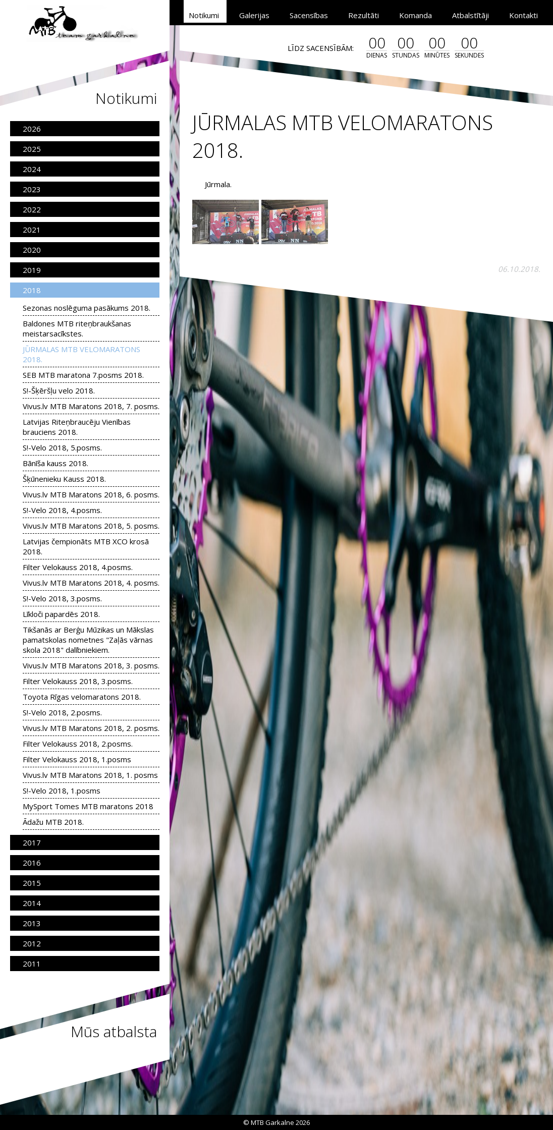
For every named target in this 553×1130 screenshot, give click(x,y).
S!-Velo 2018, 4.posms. (62, 510)
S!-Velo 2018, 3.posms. (62, 598)
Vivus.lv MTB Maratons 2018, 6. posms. (91, 494)
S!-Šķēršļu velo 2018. (59, 390)
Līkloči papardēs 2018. (61, 614)
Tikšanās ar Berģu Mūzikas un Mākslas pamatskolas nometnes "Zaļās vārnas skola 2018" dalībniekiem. (88, 640)
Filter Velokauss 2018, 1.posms (77, 759)
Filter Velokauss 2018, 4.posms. (78, 567)
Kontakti (523, 15)
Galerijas (254, 15)
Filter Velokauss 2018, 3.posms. (78, 681)
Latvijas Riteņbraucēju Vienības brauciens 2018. (77, 427)
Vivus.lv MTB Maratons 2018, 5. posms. (91, 526)
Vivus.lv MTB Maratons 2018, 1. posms (90, 775)
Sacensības (309, 15)
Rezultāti (363, 15)
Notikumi (204, 15)
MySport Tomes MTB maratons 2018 (88, 806)
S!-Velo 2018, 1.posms (61, 790)
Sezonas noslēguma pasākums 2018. (86, 308)
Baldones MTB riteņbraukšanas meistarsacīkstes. (77, 328)
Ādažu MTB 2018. (53, 822)
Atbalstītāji (470, 15)
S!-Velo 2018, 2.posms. (62, 712)
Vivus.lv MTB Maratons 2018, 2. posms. (91, 728)
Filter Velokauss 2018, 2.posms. (78, 744)
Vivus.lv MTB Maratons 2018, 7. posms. (91, 406)
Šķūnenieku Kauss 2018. (64, 479)
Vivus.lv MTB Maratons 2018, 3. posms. (91, 665)
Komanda (415, 15)
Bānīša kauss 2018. (55, 463)
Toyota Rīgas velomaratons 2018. (82, 697)
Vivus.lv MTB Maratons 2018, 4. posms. (91, 583)
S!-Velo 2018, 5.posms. (62, 447)
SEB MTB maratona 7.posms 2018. (83, 375)
